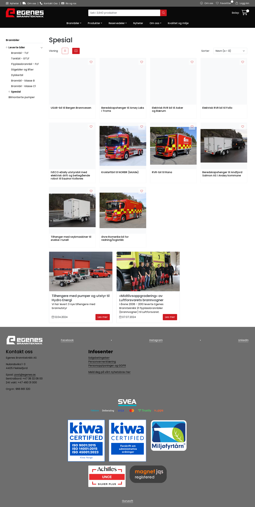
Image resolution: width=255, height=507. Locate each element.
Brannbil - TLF (20, 53)
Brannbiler (73, 23)
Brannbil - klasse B (23, 80)
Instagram (156, 339)
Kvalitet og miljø (178, 23)
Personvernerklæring (102, 361)
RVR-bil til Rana (162, 172)
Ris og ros (68, 3)
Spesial (16, 92)
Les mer (103, 317)
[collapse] (41, 47)
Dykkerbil (17, 75)
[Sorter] (230, 51)
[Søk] (124, 13)
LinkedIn (244, 339)
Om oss (30, 3)
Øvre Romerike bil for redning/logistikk (115, 238)
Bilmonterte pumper (21, 97)
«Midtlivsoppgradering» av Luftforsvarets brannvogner (141, 298)
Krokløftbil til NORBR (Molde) (120, 172)
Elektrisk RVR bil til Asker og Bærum (167, 109)
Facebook (66, 339)
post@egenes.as (25, 375)
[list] (65, 51)
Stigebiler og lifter (22, 69)
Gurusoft (127, 501)
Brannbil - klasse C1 (23, 86)
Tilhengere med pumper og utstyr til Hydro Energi (81, 298)
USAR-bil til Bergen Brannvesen (71, 108)
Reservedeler (117, 23)
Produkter (94, 23)
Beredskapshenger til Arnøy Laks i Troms (122, 109)
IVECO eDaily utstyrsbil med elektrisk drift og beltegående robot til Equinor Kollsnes (70, 175)
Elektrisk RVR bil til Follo (217, 108)
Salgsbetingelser (99, 358)
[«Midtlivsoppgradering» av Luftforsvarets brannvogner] (148, 271)
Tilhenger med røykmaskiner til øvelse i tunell (71, 238)
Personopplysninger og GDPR (107, 365)
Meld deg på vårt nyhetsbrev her (109, 372)
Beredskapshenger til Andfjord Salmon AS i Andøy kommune (222, 174)
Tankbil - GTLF (20, 58)
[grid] (76, 51)
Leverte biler (16, 47)
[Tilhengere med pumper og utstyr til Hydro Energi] (80, 271)
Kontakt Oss (49, 3)
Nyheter (13, 3)
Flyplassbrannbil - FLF (25, 64)
